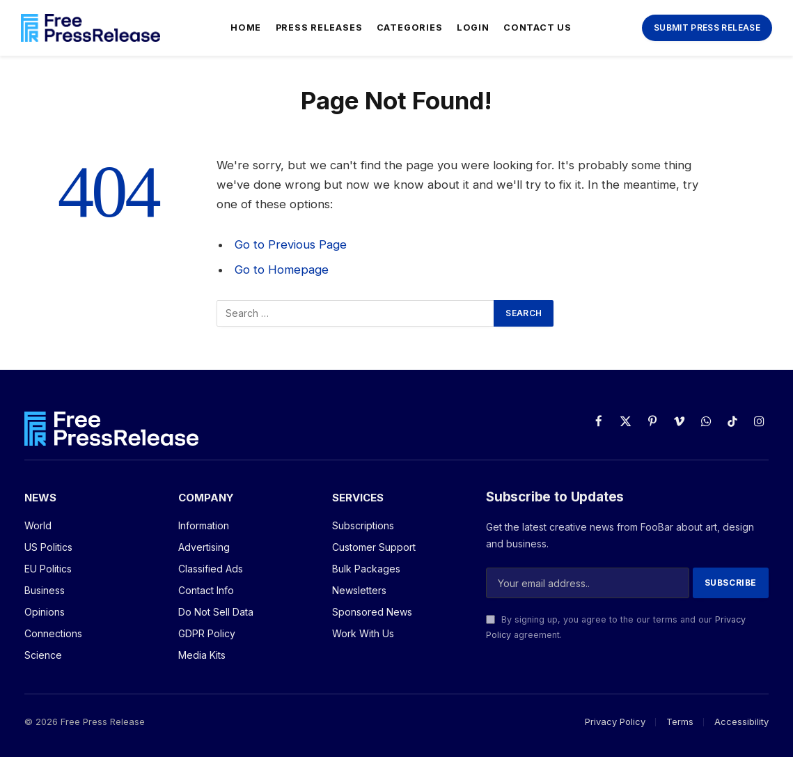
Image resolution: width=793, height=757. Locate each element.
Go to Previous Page (291, 244)
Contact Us (537, 27)
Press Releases (319, 27)
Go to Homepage (282, 269)
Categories (410, 27)
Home (245, 27)
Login (473, 27)
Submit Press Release (707, 27)
